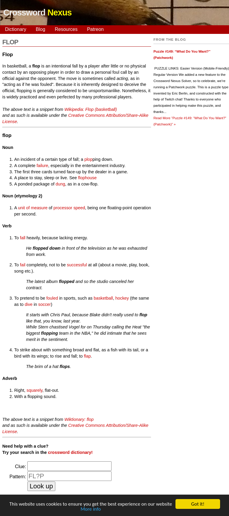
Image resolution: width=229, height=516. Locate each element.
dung (60, 184)
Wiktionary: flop (78, 419)
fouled (52, 298)
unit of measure (33, 207)
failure (42, 165)
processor (63, 207)
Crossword (37, 12)
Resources (66, 29)
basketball (103, 298)
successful (77, 264)
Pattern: (18, 476)
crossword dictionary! (70, 452)
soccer (44, 304)
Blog (40, 29)
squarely (34, 390)
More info (91, 509)
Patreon (95, 29)
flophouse (87, 177)
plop (88, 159)
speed (79, 207)
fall (22, 237)
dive (28, 304)
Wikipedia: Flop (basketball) (90, 109)
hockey (122, 298)
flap (87, 356)
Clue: (20, 466)
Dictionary (15, 29)
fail (22, 264)
